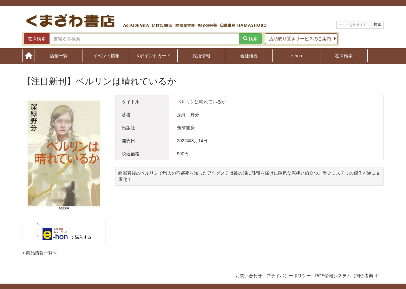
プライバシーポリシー (288, 275)
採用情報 (201, 55)
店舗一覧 (59, 55)
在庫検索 (344, 55)
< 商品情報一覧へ (39, 252)
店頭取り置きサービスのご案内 (300, 38)
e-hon (296, 55)
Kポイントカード (154, 55)
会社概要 (249, 55)
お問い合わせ (248, 275)
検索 (377, 24)
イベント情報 (106, 55)
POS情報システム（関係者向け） (348, 275)
